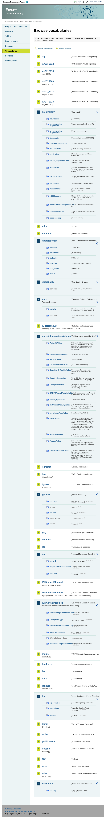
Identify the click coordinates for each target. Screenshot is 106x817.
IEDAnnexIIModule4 (52, 603)
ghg (44, 532)
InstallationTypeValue (59, 413)
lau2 (44, 678)
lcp (43, 696)
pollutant (53, 574)
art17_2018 (48, 102)
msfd (44, 724)
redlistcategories (57, 211)
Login (79, 2)
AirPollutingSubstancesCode (60, 613)
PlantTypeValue (56, 434)
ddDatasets (54, 253)
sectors (53, 715)
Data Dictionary (25, 21)
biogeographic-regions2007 (56, 125)
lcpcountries (55, 703)
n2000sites (54, 184)
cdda (44, 226)
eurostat (46, 467)
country (53, 790)
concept (53, 501)
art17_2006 (48, 81)
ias (43, 547)
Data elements (11, 41)
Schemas (9, 46)
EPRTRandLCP (50, 326)
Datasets (9, 31)
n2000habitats (56, 176)
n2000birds (54, 168)
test (44, 759)
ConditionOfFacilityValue (60, 370)
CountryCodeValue (58, 378)
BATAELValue (55, 359)
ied (43, 554)
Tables (8, 36)
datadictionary (49, 241)
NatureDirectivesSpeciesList (60, 205)
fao (44, 474)
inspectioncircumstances (60, 566)
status (52, 274)
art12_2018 (48, 71)
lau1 (44, 671)
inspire (45, 654)
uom (44, 766)
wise (44, 773)
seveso (46, 749)
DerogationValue (57, 385)
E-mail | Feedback (13, 809)
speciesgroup (55, 218)
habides (46, 539)
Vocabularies (11, 51)
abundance (54, 119)
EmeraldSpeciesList (58, 143)
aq (43, 56)
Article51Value (56, 343)
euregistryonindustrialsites (56, 336)
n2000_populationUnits (59, 161)
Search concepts (65, 48)
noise (45, 734)
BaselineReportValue (58, 354)
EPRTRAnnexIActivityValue (60, 393)
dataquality (54, 138)
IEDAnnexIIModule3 (52, 592)
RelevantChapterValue (59, 451)
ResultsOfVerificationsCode (60, 625)
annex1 (53, 561)
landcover (47, 664)
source (53, 513)
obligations (54, 268)
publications (48, 741)
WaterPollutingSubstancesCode (60, 644)
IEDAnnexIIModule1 (52, 582)
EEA (16, 2)
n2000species (55, 196)
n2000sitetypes (56, 189)
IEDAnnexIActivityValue (60, 405)
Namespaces (11, 61)
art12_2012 (48, 64)
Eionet (16, 21)
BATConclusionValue (58, 365)
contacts (53, 248)
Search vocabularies (45, 48)
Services (9, 56)
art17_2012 (48, 91)
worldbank (47, 783)
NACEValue (54, 418)
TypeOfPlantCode (57, 632)
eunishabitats (55, 148)
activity (53, 309)
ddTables (53, 258)
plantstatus (54, 708)
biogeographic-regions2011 (56, 132)
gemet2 (46, 494)
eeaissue (53, 263)
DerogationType (56, 620)
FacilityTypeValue (57, 400)
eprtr (44, 299)
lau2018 (46, 686)
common (46, 233)
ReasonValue (55, 441)
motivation (54, 154)
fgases (45, 484)
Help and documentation (16, 26)
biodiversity (48, 112)
